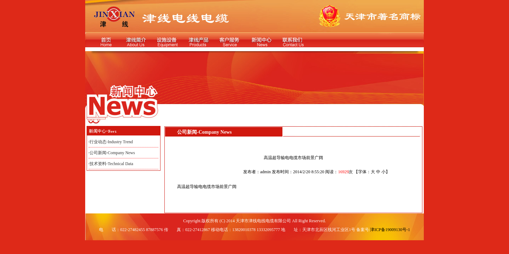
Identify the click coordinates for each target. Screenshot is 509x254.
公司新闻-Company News (112, 152)
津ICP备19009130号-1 (390, 229)
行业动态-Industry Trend (111, 141)
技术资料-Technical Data (111, 163)
